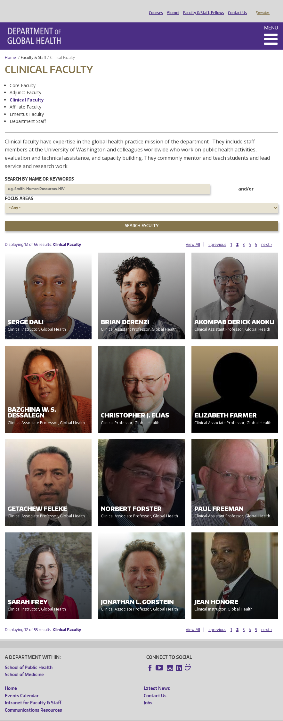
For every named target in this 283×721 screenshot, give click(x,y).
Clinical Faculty (27, 91)
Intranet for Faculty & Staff (33, 693)
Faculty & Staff (33, 48)
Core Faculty (23, 76)
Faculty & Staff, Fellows (202, 7)
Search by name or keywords (39, 170)
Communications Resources (33, 701)
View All (193, 235)
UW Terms (116, 716)
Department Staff (28, 112)
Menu (271, 18)
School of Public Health (29, 658)
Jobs (148, 693)
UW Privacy (89, 716)
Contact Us (236, 7)
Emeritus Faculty (27, 105)
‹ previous (217, 235)
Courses (154, 7)
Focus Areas (19, 189)
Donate (262, 7)
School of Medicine (24, 665)
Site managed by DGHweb (153, 716)
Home (10, 48)
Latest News (157, 679)
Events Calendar (22, 686)
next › (266, 235)
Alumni (171, 7)
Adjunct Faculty (25, 83)
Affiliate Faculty (25, 98)
